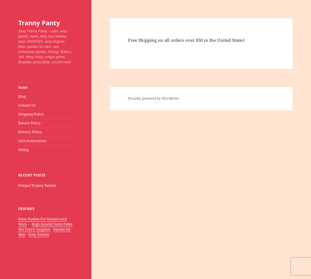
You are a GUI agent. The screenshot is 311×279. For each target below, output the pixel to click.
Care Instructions (32, 140)
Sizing (23, 149)
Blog (21, 96)
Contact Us (27, 105)
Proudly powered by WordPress (153, 98)
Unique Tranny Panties (37, 185)
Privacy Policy (30, 131)
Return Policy (29, 123)
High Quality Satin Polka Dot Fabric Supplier (45, 227)
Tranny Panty (39, 22)
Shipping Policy (31, 114)
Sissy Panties (38, 234)
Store (22, 87)
